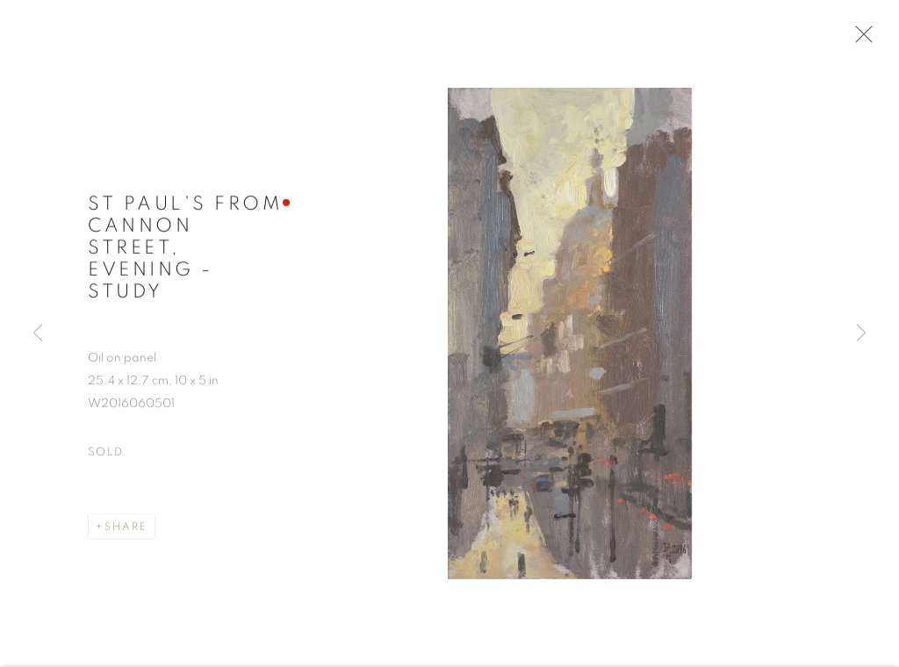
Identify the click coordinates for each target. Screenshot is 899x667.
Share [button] (125, 529)
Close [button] (859, 39)
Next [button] (861, 333)
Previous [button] (38, 333)
